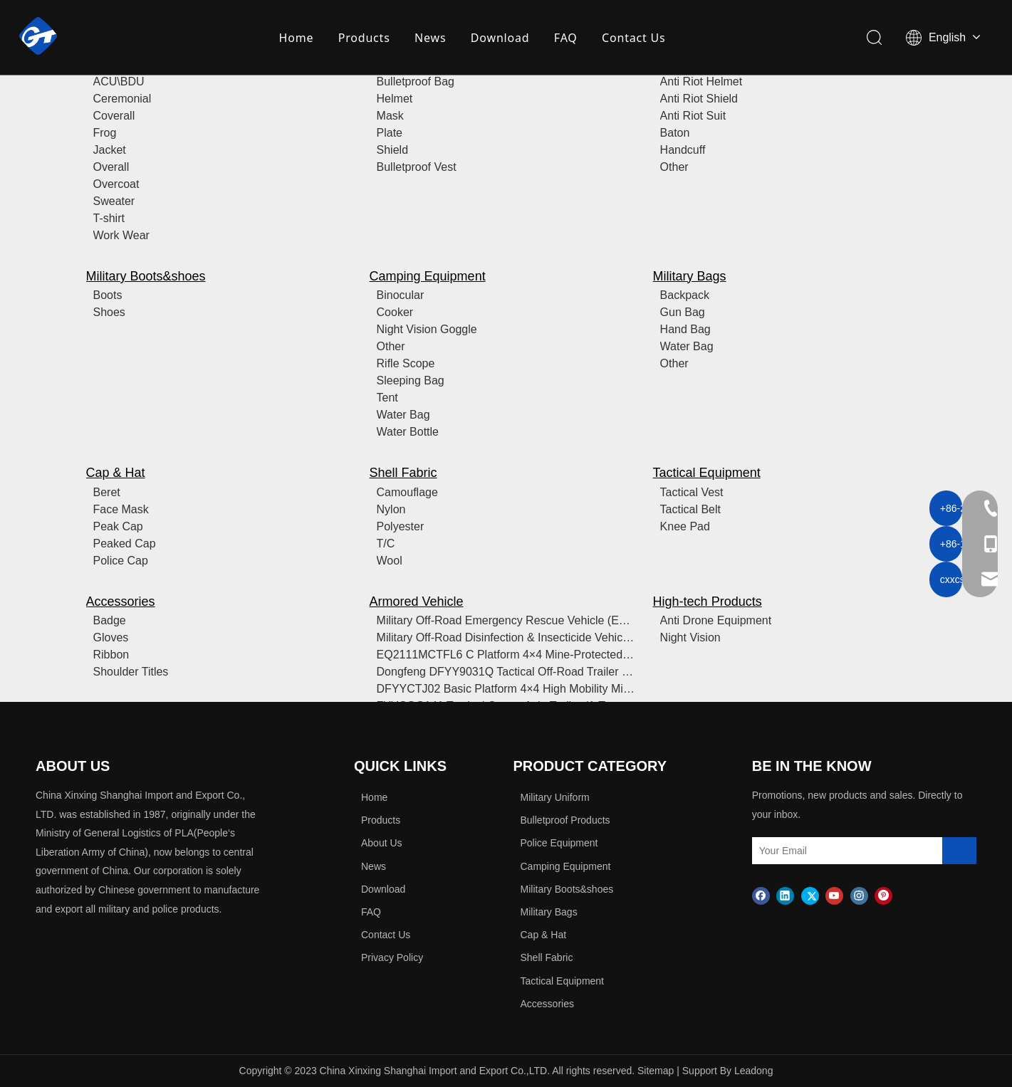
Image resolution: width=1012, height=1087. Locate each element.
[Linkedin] (785, 895)
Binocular (400, 295)
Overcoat (116, 184)
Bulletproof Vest (417, 167)
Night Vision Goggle (427, 329)
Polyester (400, 526)
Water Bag (403, 415)
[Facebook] (761, 895)
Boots (107, 295)
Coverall (114, 116)
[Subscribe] (959, 850)
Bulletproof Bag (415, 81)
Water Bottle (408, 432)
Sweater (114, 201)
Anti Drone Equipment (716, 620)
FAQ (566, 39)
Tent (387, 398)
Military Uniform (555, 797)
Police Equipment (559, 843)
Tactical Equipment (707, 473)
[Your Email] (814, 850)
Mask (390, 116)
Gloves (111, 637)
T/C (386, 543)
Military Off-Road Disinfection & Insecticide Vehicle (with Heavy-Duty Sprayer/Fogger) (506, 637)
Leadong (753, 1070)
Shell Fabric (403, 473)
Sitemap (655, 1070)
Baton (675, 133)
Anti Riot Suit (693, 116)
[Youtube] (834, 895)
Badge (109, 620)
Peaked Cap (124, 543)
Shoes (109, 312)
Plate (389, 133)
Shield (392, 150)
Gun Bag (682, 312)
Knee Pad (685, 526)
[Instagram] (859, 895)
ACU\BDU (119, 81)
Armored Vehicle (417, 601)
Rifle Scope (406, 363)
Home (296, 39)
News (431, 39)
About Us (381, 843)
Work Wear (121, 235)
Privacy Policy (392, 957)
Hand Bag (685, 329)
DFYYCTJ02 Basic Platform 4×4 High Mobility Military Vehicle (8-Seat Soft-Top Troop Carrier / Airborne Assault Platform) (506, 689)
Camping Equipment (428, 276)
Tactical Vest (692, 492)
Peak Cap (118, 526)
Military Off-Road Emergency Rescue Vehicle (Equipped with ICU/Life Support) (506, 620)
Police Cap (120, 561)
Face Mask (121, 509)
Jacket (109, 150)
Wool (389, 561)
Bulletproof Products (565, 820)
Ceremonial (122, 99)
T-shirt (109, 218)
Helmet (395, 99)
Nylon (391, 509)
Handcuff (683, 150)
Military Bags (689, 276)
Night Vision (690, 637)
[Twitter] (810, 895)
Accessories (120, 601)
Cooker (395, 312)
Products (364, 39)
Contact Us (634, 39)
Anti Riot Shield (699, 99)
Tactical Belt (690, 509)
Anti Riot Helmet (701, 81)
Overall (111, 167)
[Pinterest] (883, 895)
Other (674, 167)
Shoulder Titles (131, 672)
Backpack (684, 295)
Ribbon (111, 654)
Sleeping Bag (410, 380)
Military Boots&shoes (146, 276)
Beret (106, 492)
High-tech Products (707, 601)
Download (500, 39)
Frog (105, 133)
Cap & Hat (115, 473)
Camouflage (407, 492)
